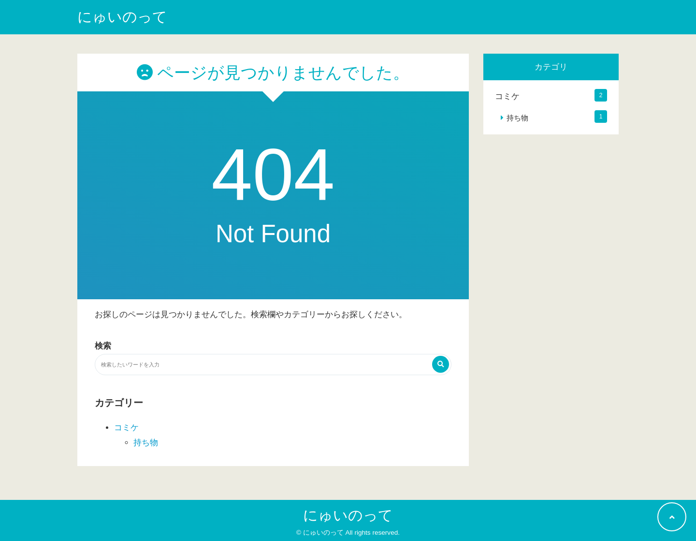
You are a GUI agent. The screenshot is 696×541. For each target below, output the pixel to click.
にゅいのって (122, 17)
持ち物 (145, 442)
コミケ (126, 427)
